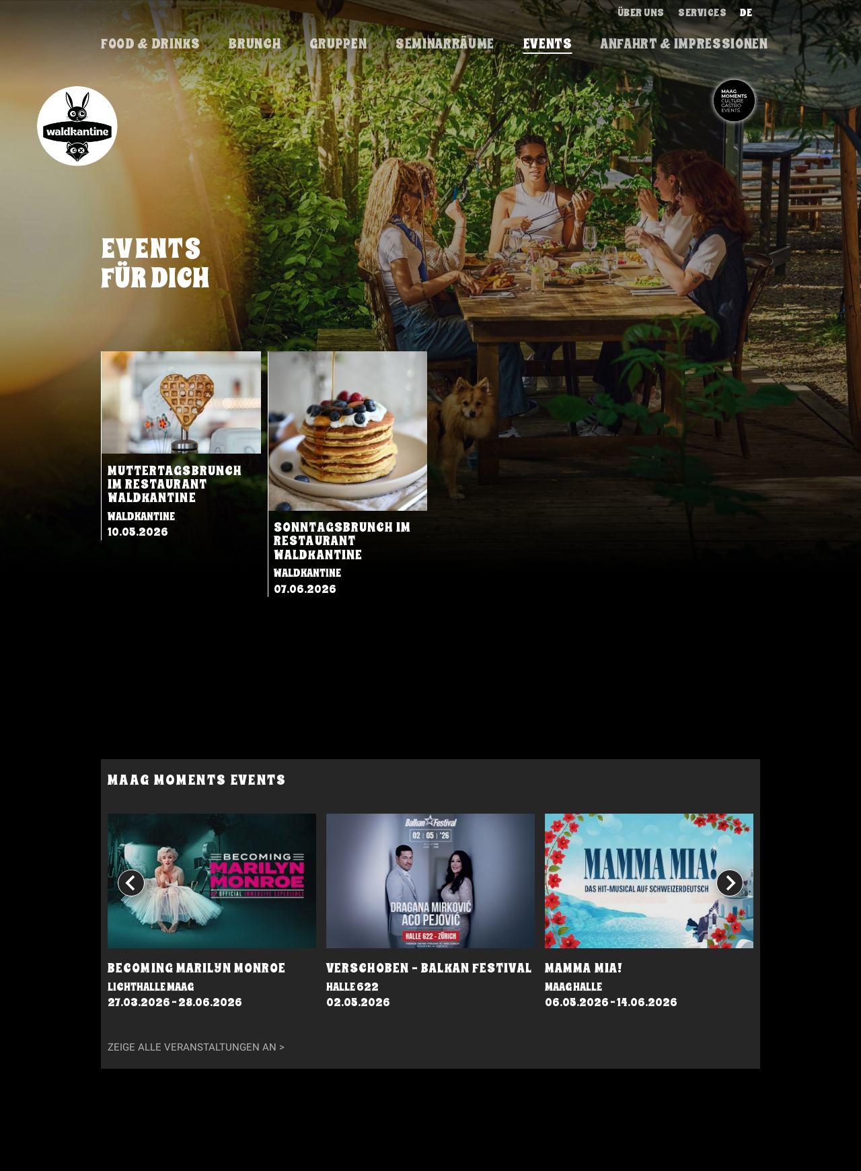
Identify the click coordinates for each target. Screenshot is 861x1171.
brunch (254, 44)
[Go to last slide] (131, 883)
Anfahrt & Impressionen (684, 44)
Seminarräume (445, 44)
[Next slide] (729, 883)
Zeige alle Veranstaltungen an (192, 1047)
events (547, 44)
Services (702, 12)
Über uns (641, 12)
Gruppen (338, 44)
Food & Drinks (150, 44)
